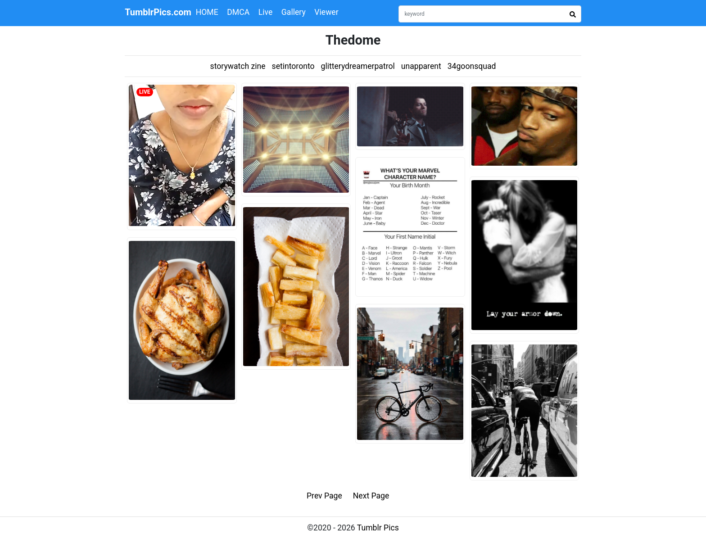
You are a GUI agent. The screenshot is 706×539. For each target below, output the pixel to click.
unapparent (421, 66)
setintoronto (293, 66)
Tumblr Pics (378, 527)
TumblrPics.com (158, 12)
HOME (207, 12)
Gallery (293, 12)
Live (265, 12)
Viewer (326, 12)
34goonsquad (472, 66)
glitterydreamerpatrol (358, 66)
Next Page (371, 495)
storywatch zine (238, 66)
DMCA (238, 12)
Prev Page (324, 495)
